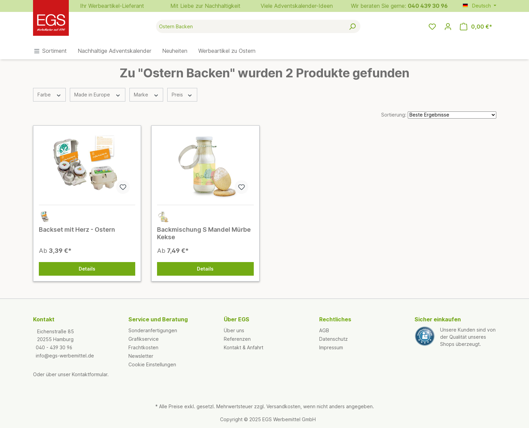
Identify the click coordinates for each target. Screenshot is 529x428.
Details (87, 269)
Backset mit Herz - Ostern (77, 229)
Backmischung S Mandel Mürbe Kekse (204, 233)
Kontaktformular (89, 374)
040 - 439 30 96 (54, 347)
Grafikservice (143, 339)
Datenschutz (333, 339)
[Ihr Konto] (448, 26)
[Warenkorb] (476, 26)
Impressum (331, 347)
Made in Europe (97, 94)
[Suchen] (352, 26)
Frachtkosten (143, 347)
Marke (146, 94)
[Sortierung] (452, 115)
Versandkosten (283, 406)
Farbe (49, 94)
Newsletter (140, 356)
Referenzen (237, 339)
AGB (324, 330)
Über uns (234, 330)
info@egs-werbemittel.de (65, 355)
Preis (182, 94)
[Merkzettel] (432, 26)
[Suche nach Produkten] (250, 26)
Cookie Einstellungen (152, 364)
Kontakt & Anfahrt (243, 347)
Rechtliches (335, 319)
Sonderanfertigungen (152, 330)
